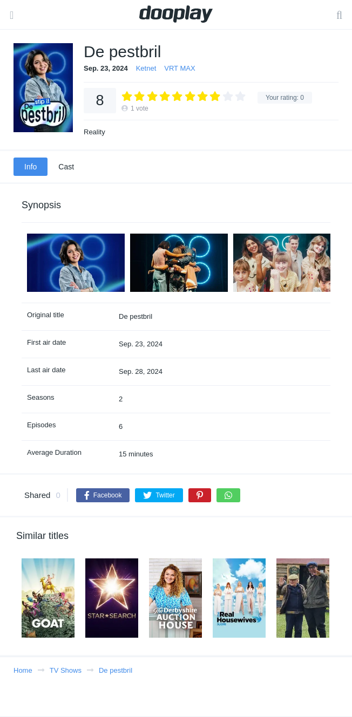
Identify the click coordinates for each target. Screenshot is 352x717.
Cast (66, 166)
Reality (94, 131)
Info (30, 166)
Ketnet (146, 68)
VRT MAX (179, 68)
